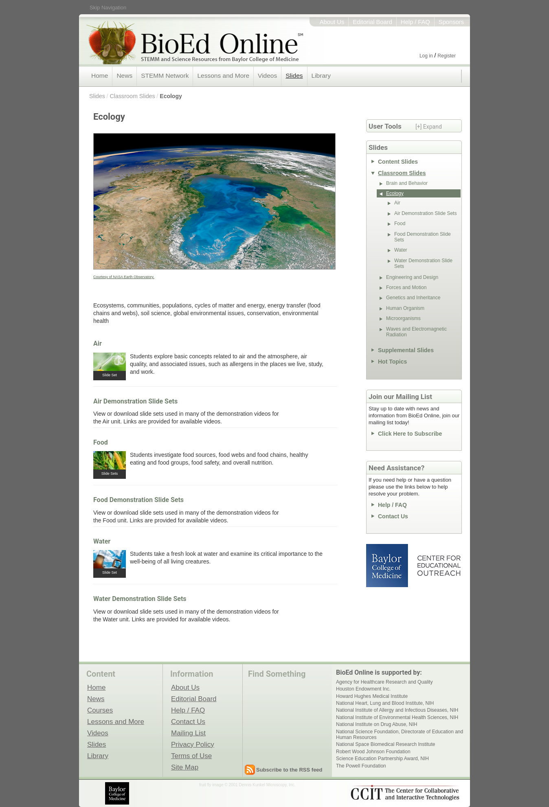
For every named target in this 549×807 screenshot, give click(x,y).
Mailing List (188, 733)
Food (100, 442)
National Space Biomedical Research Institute (385, 744)
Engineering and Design (412, 277)
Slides (294, 75)
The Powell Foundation (361, 766)
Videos (267, 75)
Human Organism (405, 308)
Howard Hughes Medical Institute (372, 696)
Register (446, 56)
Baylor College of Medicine (387, 565)
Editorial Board (372, 22)
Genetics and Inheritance (413, 297)
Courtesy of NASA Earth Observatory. (123, 277)
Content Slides (398, 161)
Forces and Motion (406, 287)
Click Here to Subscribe (410, 433)
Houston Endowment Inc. (363, 689)
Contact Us (393, 516)
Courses (100, 710)
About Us (332, 22)
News (124, 75)
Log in (426, 56)
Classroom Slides (132, 96)
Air (97, 343)
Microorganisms (403, 318)
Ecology (171, 96)
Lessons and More (223, 75)
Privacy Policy (192, 744)
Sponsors (451, 22)
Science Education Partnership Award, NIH (382, 758)
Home (99, 75)
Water (101, 541)
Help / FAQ (415, 22)
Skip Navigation (108, 7)
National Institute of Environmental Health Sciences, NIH (397, 717)
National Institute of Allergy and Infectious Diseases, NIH (397, 710)
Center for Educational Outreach (438, 565)
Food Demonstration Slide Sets (138, 500)
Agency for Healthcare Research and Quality (384, 682)
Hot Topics (392, 361)
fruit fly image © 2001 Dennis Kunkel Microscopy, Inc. (247, 785)
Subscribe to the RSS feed (289, 770)
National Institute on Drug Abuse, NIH (376, 724)
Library (321, 75)
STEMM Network (165, 75)
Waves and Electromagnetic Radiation (416, 332)
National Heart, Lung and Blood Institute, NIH (385, 703)
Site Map (184, 767)
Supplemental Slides (406, 350)
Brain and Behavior (407, 183)
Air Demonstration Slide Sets (135, 401)
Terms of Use (191, 755)
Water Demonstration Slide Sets (140, 599)
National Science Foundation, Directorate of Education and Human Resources (399, 734)
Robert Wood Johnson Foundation (373, 751)
